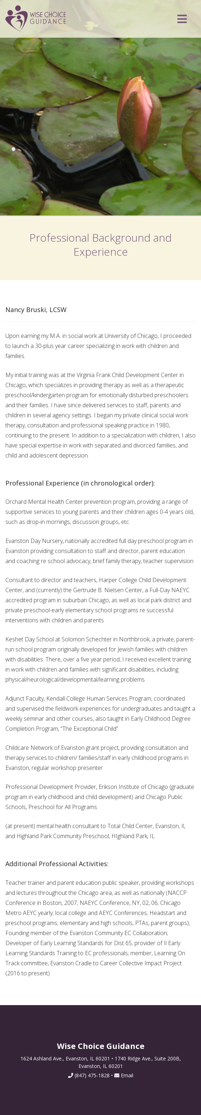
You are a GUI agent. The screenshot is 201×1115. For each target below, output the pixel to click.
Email (123, 1075)
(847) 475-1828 (92, 1075)
